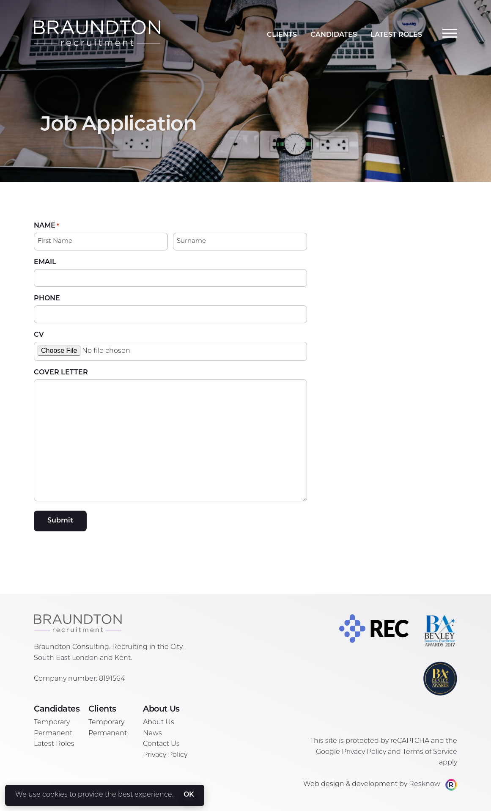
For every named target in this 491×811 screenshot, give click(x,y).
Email (45, 262)
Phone (47, 298)
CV (39, 335)
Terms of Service (430, 752)
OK (189, 795)
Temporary (52, 722)
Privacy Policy (165, 755)
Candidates (333, 35)
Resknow (424, 784)
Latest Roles (396, 35)
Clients (282, 35)
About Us (158, 722)
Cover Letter (61, 372)
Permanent (53, 733)
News (152, 733)
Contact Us (161, 744)
